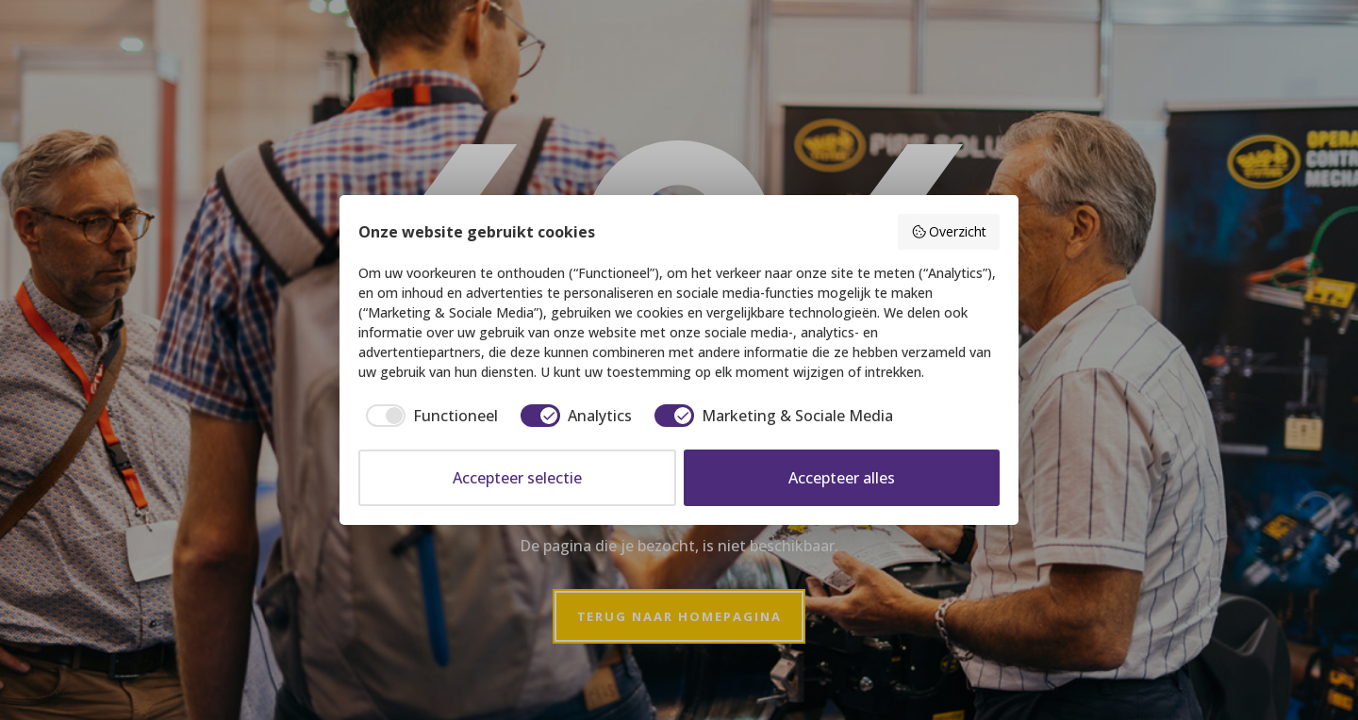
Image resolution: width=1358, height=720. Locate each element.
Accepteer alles (841, 477)
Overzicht (949, 231)
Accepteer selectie (517, 477)
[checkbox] (428, 415)
